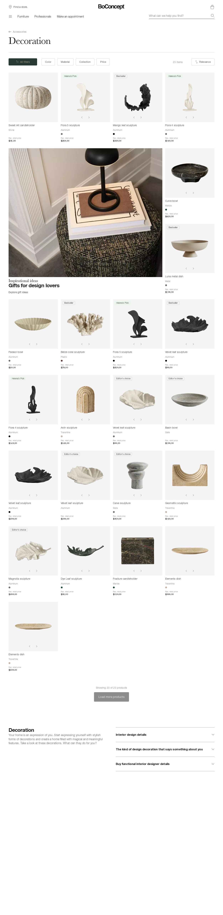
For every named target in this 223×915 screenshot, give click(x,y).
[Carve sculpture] (137, 475)
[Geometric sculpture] (190, 475)
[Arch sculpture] (85, 399)
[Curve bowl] (190, 173)
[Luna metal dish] (190, 248)
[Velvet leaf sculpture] (190, 324)
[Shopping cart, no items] (212, 7)
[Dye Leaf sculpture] (85, 551)
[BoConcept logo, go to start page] (111, 7)
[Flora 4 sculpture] (190, 97)
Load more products (111, 696)
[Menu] (10, 16)
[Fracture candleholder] (137, 551)
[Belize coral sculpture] (85, 324)
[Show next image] (89, 117)
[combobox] (182, 15)
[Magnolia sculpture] (33, 551)
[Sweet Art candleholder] (33, 97)
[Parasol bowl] (33, 324)
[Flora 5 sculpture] (85, 97)
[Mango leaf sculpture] (137, 97)
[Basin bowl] (190, 399)
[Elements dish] (190, 551)
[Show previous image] (81, 117)
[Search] (213, 16)
